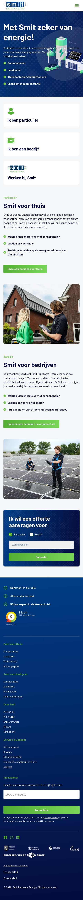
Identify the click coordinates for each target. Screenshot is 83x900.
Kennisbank (9, 731)
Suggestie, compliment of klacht (20, 761)
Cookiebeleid (10, 878)
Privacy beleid (51, 817)
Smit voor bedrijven (15, 674)
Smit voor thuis (13, 644)
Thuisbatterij (10, 661)
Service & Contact (14, 739)
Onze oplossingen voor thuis (25, 268)
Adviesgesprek (11, 666)
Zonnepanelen (10, 651)
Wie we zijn (9, 716)
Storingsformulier (12, 756)
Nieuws (7, 726)
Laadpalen (9, 656)
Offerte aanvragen (13, 696)
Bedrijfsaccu (9, 691)
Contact (7, 766)
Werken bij (8, 711)
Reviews (7, 751)
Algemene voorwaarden (15, 865)
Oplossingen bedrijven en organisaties (31, 423)
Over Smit (9, 704)
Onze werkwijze (11, 721)
